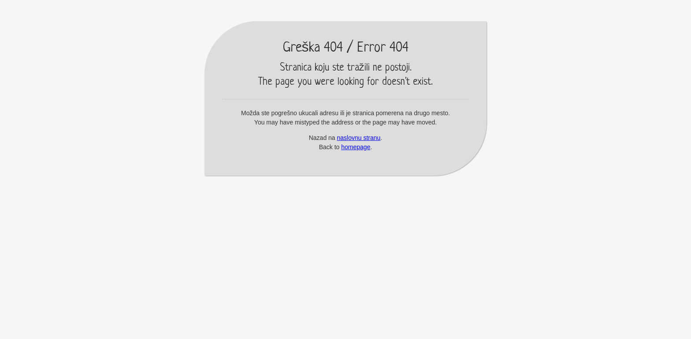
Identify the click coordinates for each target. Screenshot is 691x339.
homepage (355, 147)
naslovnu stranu (359, 137)
